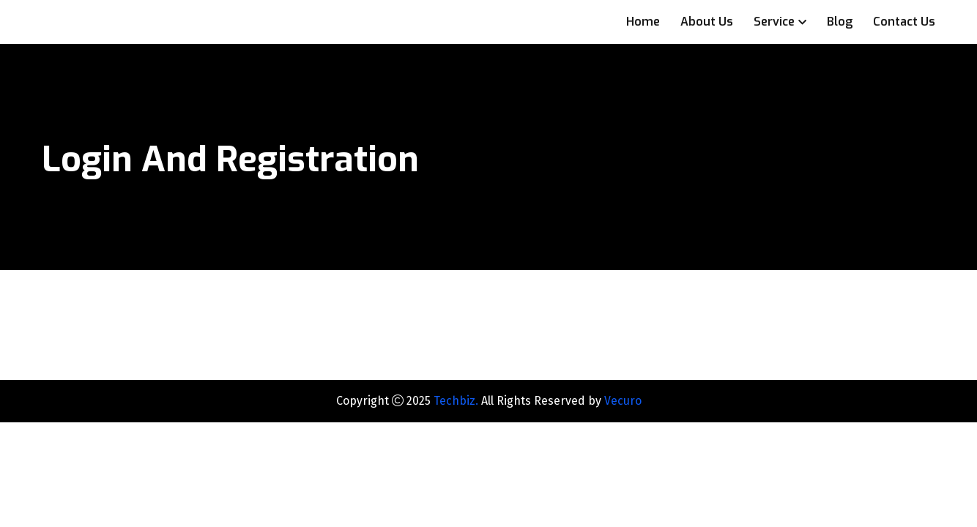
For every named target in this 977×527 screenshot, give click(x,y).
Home (643, 21)
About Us (706, 21)
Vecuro (623, 401)
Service (774, 21)
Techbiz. (456, 401)
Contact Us (904, 21)
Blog (839, 21)
